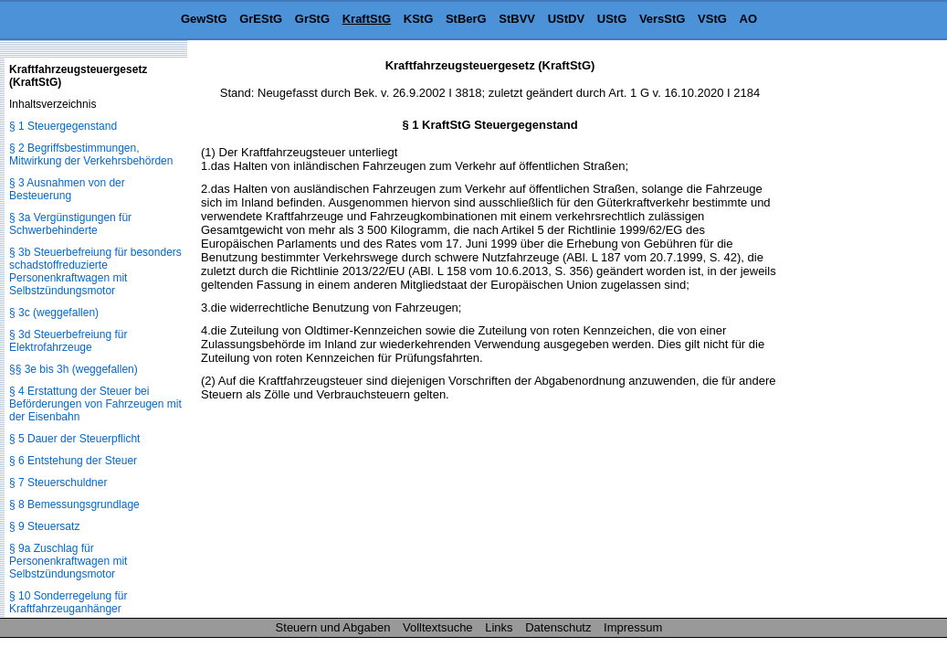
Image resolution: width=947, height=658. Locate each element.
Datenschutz (558, 627)
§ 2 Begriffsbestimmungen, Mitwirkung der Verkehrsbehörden (91, 154)
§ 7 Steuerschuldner (58, 482)
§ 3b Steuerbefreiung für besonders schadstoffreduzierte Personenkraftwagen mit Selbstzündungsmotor (95, 271)
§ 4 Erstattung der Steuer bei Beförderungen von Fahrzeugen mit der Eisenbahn (95, 404)
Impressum (633, 627)
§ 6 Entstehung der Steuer (73, 460)
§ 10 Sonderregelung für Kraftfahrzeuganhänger (68, 602)
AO (749, 19)
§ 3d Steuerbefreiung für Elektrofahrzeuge (68, 341)
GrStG (312, 19)
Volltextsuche (438, 627)
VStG (712, 19)
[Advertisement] (856, 332)
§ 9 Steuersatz (44, 526)
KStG (419, 19)
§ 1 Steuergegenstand (63, 126)
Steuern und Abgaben (333, 627)
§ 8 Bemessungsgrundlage (74, 504)
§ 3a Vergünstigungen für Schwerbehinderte (70, 224)
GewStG (204, 19)
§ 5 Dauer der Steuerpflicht (74, 438)
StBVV (517, 19)
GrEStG (260, 19)
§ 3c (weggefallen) (54, 312)
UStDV (566, 19)
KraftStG (366, 19)
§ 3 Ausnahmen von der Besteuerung (67, 189)
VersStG (662, 19)
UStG (612, 19)
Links (498, 627)
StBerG (466, 19)
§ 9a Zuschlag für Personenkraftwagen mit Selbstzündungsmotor (68, 561)
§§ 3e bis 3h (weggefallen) (73, 369)
